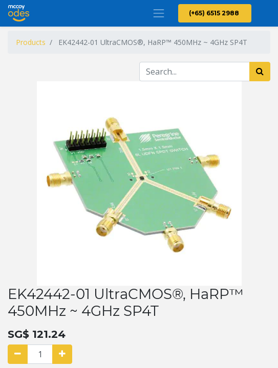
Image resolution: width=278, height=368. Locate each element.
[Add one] (62, 354)
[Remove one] (18, 354)
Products (31, 42)
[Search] (259, 71)
